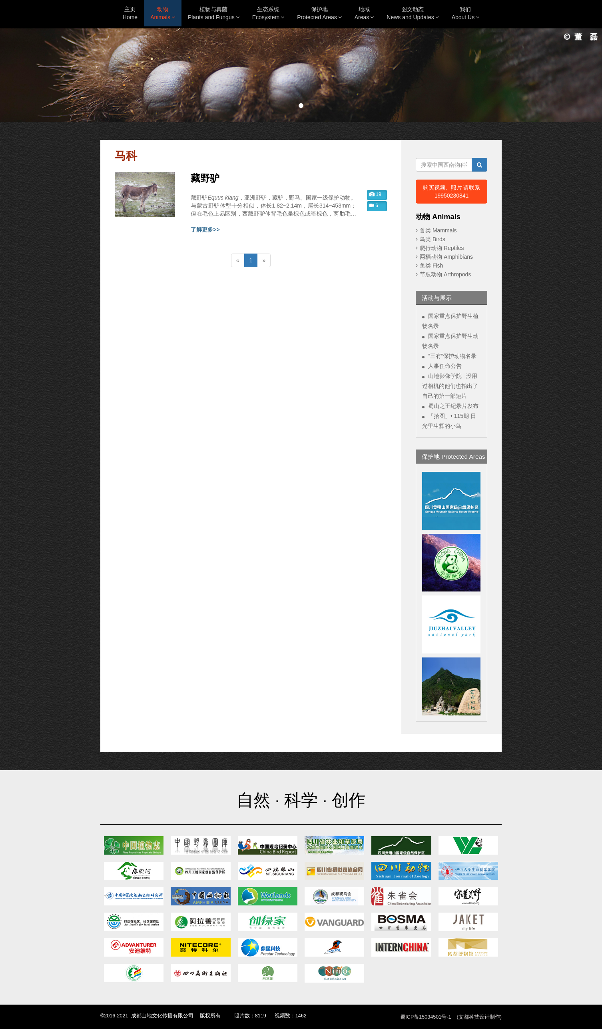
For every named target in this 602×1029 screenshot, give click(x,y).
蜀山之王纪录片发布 (453, 406)
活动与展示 (437, 297)
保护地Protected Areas (319, 13)
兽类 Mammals (438, 230)
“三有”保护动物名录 (452, 356)
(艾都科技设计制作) (479, 1017)
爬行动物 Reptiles (442, 248)
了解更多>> (205, 229)
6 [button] (373, 205)
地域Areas (364, 13)
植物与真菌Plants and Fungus (213, 13)
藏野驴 (205, 178)
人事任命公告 (445, 366)
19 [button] (375, 194)
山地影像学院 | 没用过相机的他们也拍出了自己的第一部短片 (450, 386)
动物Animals (162, 13)
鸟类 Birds (432, 239)
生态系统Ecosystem (268, 13)
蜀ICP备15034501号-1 (425, 1017)
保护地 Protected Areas (453, 456)
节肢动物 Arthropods (445, 274)
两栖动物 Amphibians (446, 257)
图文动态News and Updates (413, 13)
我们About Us (466, 13)
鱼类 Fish (431, 265)
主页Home (130, 13)
